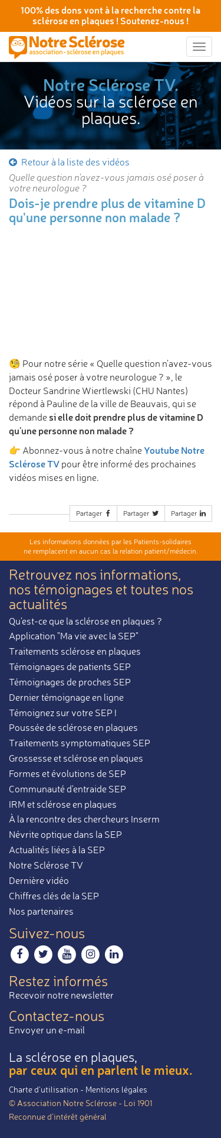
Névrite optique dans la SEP (65, 834)
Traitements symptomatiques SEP (79, 743)
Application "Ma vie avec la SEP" (73, 636)
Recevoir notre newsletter (61, 995)
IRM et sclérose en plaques (63, 804)
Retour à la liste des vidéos (68, 162)
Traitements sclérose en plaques (75, 651)
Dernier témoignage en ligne (66, 697)
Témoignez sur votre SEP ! (63, 712)
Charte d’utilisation (43, 1089)
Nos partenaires (41, 911)
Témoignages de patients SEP (70, 666)
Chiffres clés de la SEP (54, 896)
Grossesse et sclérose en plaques (76, 758)
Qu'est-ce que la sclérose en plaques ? (85, 621)
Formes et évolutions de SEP (67, 773)
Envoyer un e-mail (47, 1030)
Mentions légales (116, 1089)
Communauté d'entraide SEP (67, 789)
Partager (94, 513)
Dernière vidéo (39, 880)
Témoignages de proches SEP (70, 682)
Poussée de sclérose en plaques (73, 727)
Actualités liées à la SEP (57, 850)
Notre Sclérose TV (46, 865)
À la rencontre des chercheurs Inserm (84, 819)
